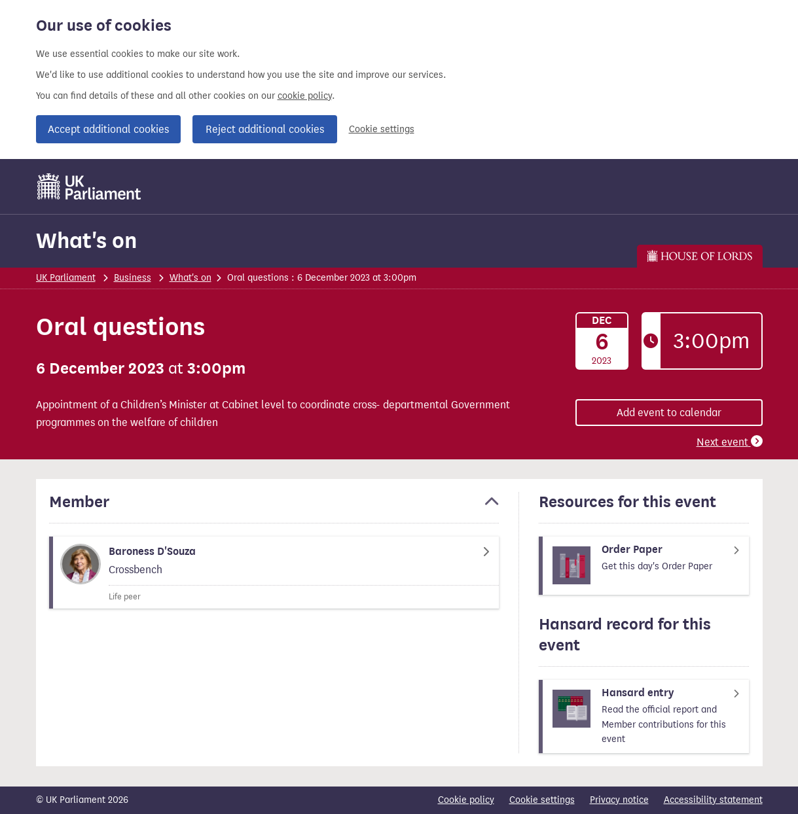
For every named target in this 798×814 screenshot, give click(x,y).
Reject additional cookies (265, 129)
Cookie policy (466, 799)
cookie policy (305, 95)
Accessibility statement (713, 799)
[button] (274, 507)
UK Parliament (66, 277)
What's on (86, 240)
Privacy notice (619, 799)
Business (132, 277)
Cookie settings (381, 129)
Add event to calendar (669, 412)
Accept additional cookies (108, 129)
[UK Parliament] (89, 186)
